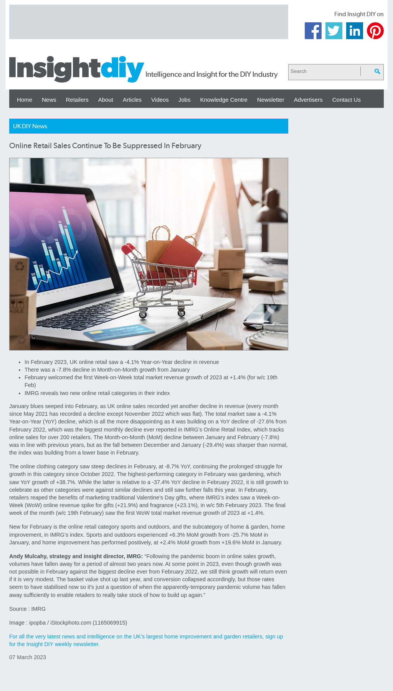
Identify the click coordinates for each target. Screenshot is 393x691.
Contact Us (346, 99)
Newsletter (270, 99)
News (49, 99)
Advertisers (308, 99)
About (105, 99)
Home (24, 99)
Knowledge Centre (223, 99)
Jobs (184, 99)
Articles (132, 99)
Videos (160, 99)
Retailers (77, 99)
